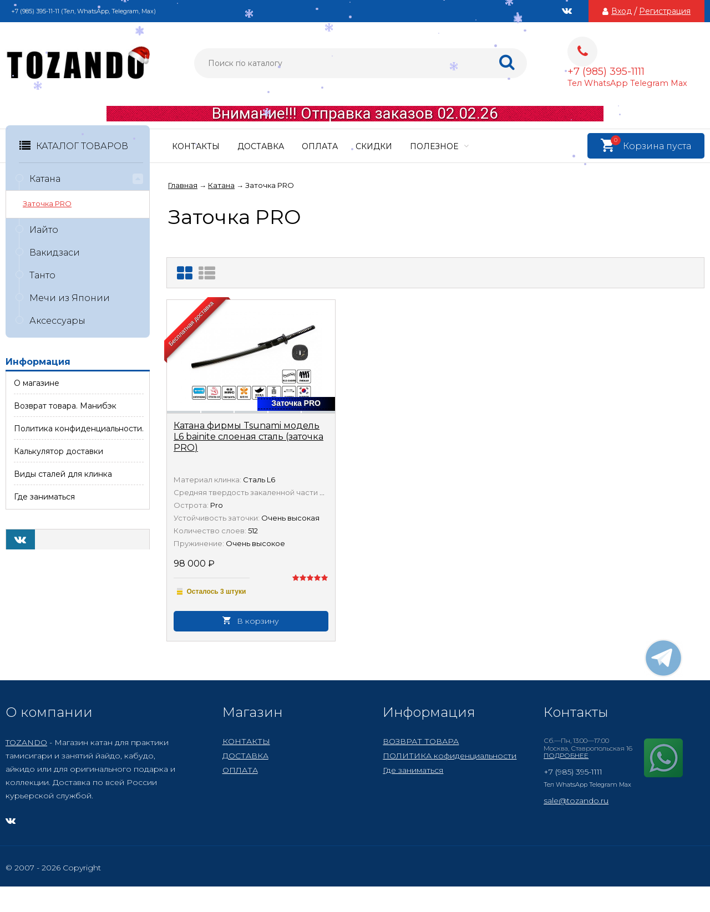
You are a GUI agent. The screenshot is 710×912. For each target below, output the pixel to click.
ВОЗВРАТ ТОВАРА (421, 741)
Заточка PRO (47, 203)
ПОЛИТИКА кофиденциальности (449, 756)
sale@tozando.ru (576, 801)
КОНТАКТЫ (196, 146)
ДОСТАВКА (260, 146)
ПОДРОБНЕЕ (566, 755)
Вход (621, 11)
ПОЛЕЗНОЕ (439, 146)
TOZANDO (26, 742)
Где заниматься (413, 770)
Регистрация (665, 11)
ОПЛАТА (320, 146)
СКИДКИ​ (374, 146)
